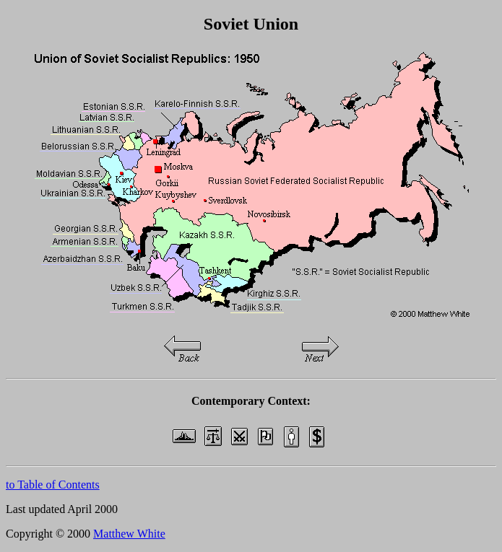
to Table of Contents (53, 484)
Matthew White (129, 533)
